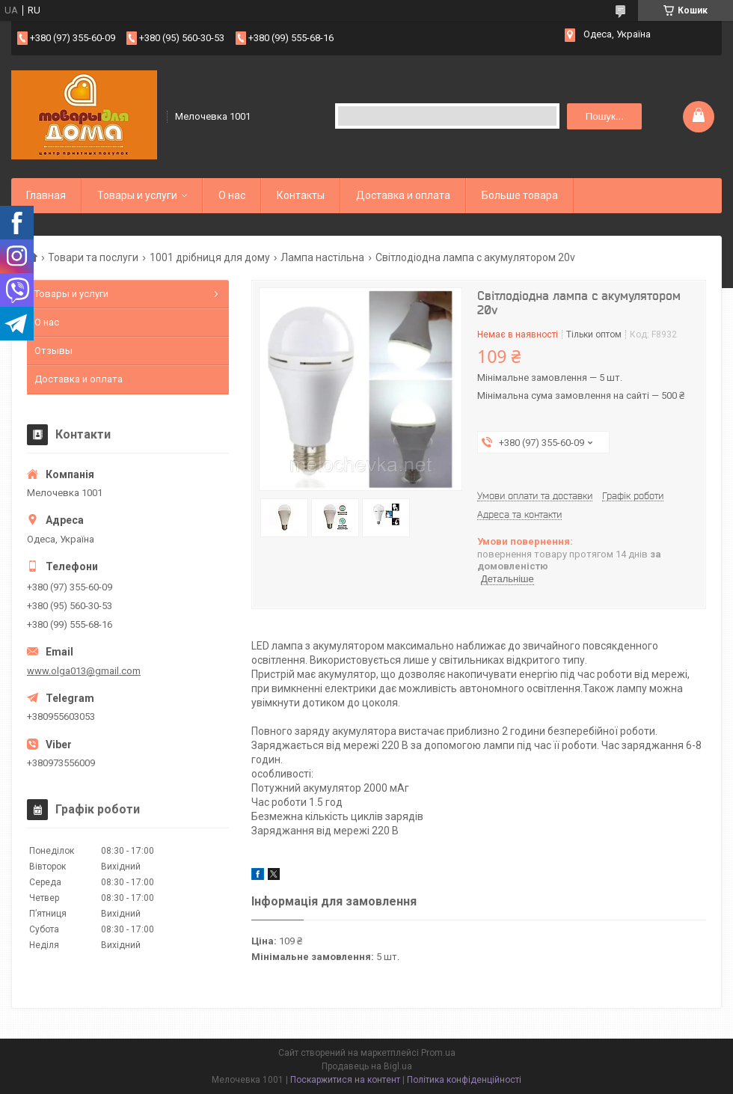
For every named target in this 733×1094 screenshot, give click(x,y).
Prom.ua (438, 1053)
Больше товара (520, 195)
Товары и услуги (137, 195)
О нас (231, 195)
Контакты (301, 195)
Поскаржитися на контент (345, 1080)
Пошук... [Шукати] (605, 116)
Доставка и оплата (403, 195)
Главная (46, 195)
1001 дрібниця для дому (210, 257)
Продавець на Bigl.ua (367, 1066)
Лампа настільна (322, 257)
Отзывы (53, 350)
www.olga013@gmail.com (84, 670)
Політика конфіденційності (464, 1080)
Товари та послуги (93, 257)
